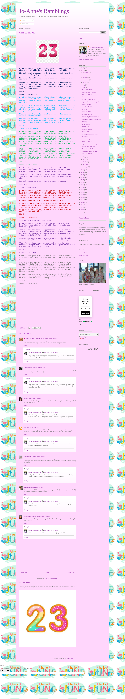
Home (47, 572)
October (85, 77)
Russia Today (86, 139)
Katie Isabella (28, 367)
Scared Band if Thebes (88, 99)
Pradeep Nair (28, 456)
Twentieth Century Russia (89, 151)
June (84, 87)
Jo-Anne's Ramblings (44, 11)
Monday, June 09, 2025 (51, 352)
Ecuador (84, 109)
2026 (82, 68)
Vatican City (85, 126)
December (86, 72)
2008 (82, 209)
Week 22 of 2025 (87, 154)
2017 (82, 187)
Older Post (71, 572)
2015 (82, 192)
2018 (82, 185)
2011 (82, 202)
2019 (82, 182)
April (84, 159)
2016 (82, 189)
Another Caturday (87, 114)
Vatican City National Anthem (90, 116)
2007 (82, 212)
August (85, 82)
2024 (82, 170)
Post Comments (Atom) (51, 578)
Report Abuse (84, 218)
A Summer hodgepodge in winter (91, 119)
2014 (82, 194)
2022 (82, 175)
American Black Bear (88, 107)
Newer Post (24, 572)
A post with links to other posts (90, 102)
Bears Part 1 (85, 136)
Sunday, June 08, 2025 (50, 338)
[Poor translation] (7, 670)
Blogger (70, 658)
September (86, 80)
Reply (25, 345)
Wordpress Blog (83, 255)
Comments (24, 23)
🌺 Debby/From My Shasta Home (34, 338)
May (84, 157)
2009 (82, 207)
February (85, 164)
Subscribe (85, 313)
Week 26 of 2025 (87, 94)
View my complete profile (86, 59)
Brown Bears (85, 124)
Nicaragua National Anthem (90, 134)
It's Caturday (85, 131)
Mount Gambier (86, 104)
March (85, 162)
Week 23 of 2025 (87, 141)
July (84, 85)
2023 (82, 172)
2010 (82, 204)
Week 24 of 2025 (87, 129)
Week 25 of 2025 (87, 112)
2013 (82, 197)
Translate (83, 339)
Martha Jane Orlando (30, 516)
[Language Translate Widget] (89, 334)
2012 (82, 199)
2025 (82, 70)
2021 (82, 177)
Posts (22, 20)
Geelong (84, 121)
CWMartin (27, 487)
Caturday (84, 97)
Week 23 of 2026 (24, 583)
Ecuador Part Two (87, 89)
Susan (26, 398)
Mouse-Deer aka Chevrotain (90, 149)
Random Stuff (83, 253)
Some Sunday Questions (89, 92)
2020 (82, 180)
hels (25, 427)
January (85, 167)
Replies (28, 349)
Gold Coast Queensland (89, 146)
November (86, 75)
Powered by (85, 321)
